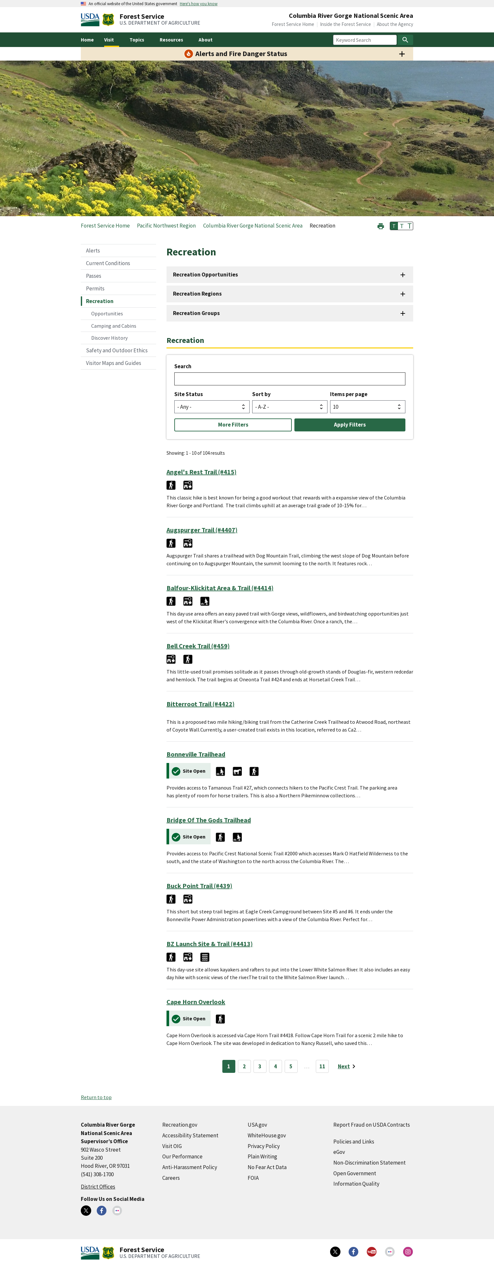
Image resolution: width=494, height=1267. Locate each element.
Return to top (96, 1097)
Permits (95, 288)
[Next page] (348, 1066)
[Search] (405, 40)
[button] (381, 225)
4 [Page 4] (275, 1066)
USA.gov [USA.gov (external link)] (257, 1124)
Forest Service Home (293, 24)
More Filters (233, 424)
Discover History (109, 337)
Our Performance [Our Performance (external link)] (182, 1156)
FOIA (253, 1177)
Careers (171, 1177)
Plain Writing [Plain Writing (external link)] (262, 1156)
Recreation (100, 301)
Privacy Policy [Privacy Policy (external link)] (264, 1146)
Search (182, 366)
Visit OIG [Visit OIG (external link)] (172, 1146)
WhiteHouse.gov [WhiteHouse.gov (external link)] (267, 1135)
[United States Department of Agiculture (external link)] (91, 19)
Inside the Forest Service (345, 24)
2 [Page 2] (244, 1066)
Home (87, 40)
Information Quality (356, 1183)
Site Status (188, 394)
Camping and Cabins (113, 326)
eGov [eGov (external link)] (339, 1152)
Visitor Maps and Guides (113, 363)
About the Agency (395, 24)
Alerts (93, 250)
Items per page (348, 394)
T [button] (394, 226)
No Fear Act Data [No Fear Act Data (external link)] (267, 1167)
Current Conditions (108, 263)
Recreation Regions (197, 293)
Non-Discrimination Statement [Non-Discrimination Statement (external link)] (369, 1162)
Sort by (261, 394)
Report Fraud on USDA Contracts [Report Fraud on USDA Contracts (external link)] (371, 1124)
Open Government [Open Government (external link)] (354, 1173)
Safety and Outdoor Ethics (117, 350)
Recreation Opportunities (205, 274)
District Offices (98, 1186)
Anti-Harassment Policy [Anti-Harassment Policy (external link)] (189, 1167)
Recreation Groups (196, 313)
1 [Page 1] (228, 1066)
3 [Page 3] (259, 1066)
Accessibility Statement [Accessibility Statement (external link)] (190, 1135)
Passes (93, 275)
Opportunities (107, 313)
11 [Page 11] (322, 1066)
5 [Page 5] (291, 1066)
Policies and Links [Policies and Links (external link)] (353, 1141)
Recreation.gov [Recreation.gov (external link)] (179, 1124)
